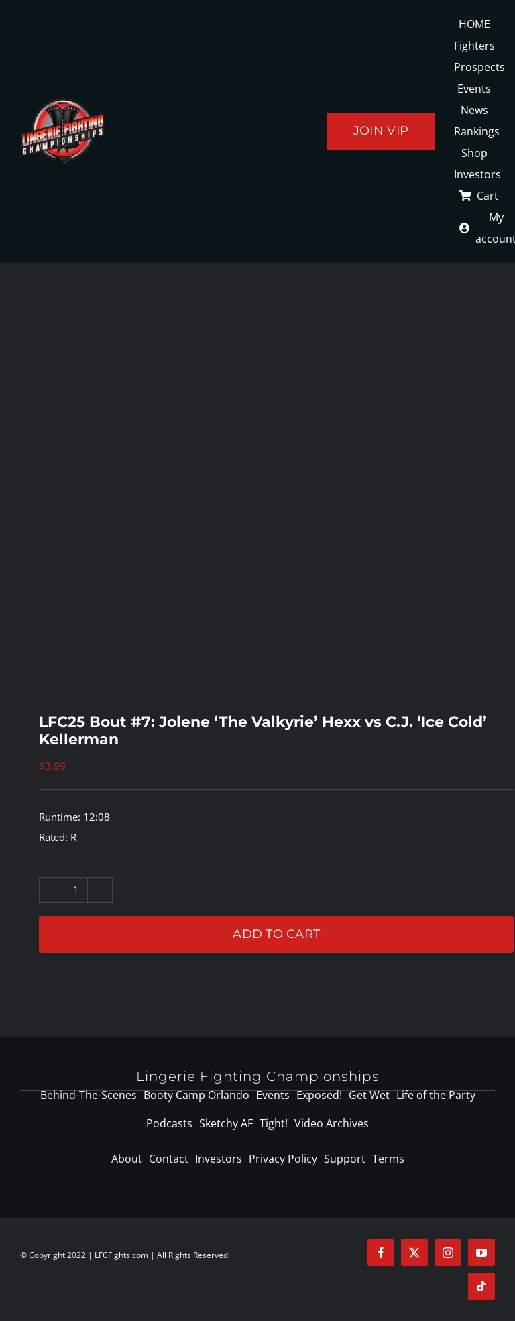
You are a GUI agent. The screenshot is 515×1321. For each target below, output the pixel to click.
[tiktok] (481, 1286)
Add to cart (276, 934)
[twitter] (414, 1252)
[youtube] (481, 1252)
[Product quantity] (76, 890)
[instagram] (448, 1252)
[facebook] (380, 1252)
